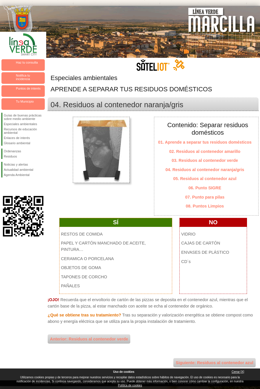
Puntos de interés (28, 88)
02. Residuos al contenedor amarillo (204, 151)
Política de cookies (130, 385)
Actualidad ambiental (18, 169)
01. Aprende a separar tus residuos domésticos (204, 142)
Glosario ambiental (17, 143)
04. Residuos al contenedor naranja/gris (205, 169)
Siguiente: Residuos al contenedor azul (214, 362)
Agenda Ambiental (16, 175)
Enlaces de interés (17, 138)
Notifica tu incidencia (23, 77)
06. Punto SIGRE (204, 188)
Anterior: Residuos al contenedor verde (89, 339)
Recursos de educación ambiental (20, 130)
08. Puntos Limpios (205, 206)
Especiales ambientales (20, 124)
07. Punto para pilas (204, 197)
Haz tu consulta (27, 62)
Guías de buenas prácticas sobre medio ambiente (23, 117)
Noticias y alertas (16, 164)
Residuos (10, 156)
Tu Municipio (25, 101)
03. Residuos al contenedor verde (205, 160)
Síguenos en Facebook (4, 186)
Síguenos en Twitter (14, 186)
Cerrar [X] (238, 371)
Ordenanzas (12, 151)
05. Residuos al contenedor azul (204, 178)
